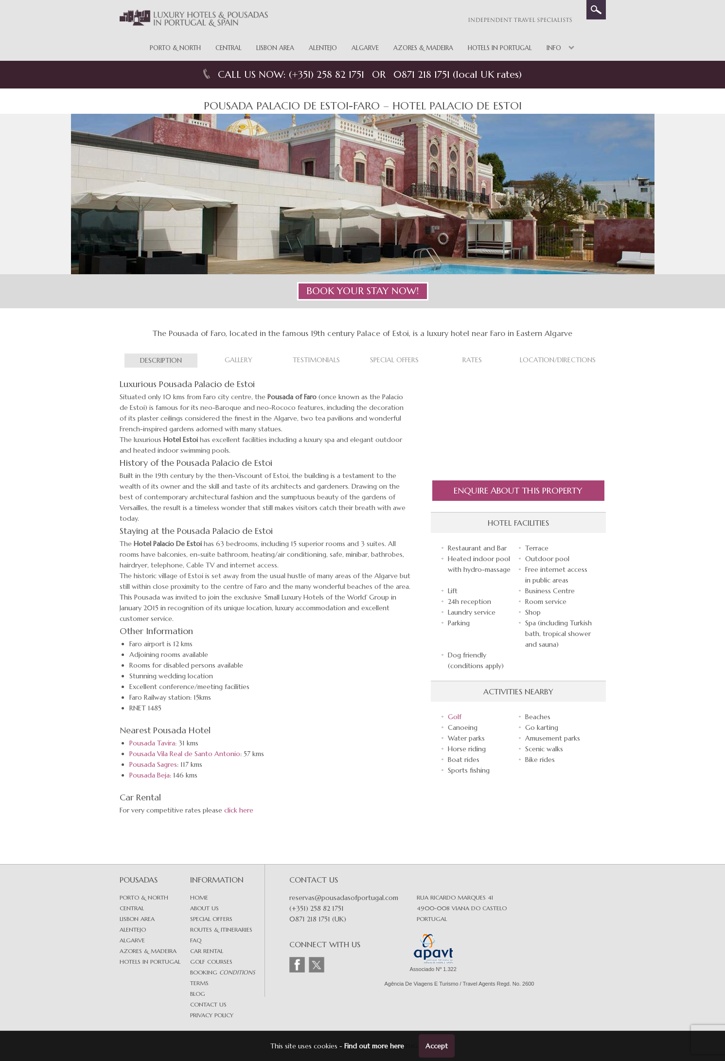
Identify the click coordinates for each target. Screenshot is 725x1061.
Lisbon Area (275, 48)
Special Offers (211, 918)
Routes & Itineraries (221, 929)
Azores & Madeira (423, 48)
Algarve (365, 48)
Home (199, 897)
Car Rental (206, 951)
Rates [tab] (472, 359)
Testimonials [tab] (316, 359)
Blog (197, 993)
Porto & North (175, 48)
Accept (436, 1046)
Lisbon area (137, 918)
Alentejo (323, 48)
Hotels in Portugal (500, 48)
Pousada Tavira (152, 743)
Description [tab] (161, 360)
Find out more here (374, 1046)
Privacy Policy (211, 1015)
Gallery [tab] (238, 359)
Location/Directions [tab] (558, 359)
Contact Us (208, 1004)
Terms (199, 983)
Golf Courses (211, 961)
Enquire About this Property (518, 490)
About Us (204, 908)
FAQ (195, 940)
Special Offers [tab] (394, 359)
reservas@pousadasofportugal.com (343, 897)
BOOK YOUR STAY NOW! (362, 291)
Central (228, 48)
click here (238, 810)
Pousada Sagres (153, 764)
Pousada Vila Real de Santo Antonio (184, 753)
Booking (222, 972)
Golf (454, 716)
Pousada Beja (149, 775)
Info (554, 48)
